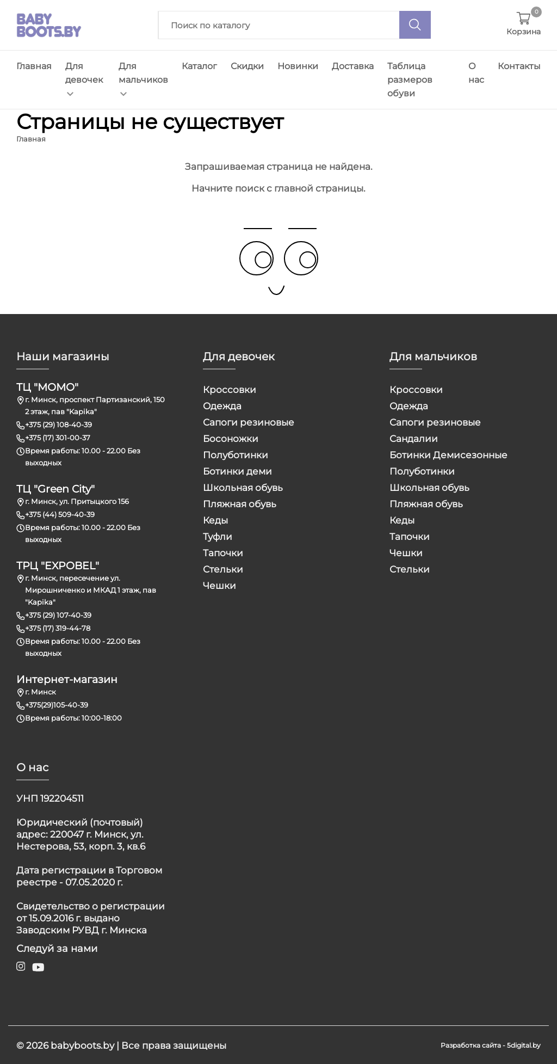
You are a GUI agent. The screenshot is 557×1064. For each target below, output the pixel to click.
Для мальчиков (143, 78)
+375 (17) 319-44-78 (57, 627)
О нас (476, 73)
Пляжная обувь (239, 503)
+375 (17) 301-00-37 (57, 437)
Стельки (223, 568)
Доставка (353, 66)
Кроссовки (229, 389)
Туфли (217, 536)
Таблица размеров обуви (409, 80)
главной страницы (318, 187)
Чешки (219, 585)
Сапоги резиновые (248, 421)
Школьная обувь (243, 487)
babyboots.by (82, 1044)
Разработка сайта (471, 1044)
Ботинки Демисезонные (448, 454)
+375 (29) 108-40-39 (58, 424)
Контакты (519, 66)
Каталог (199, 66)
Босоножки (230, 438)
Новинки (297, 66)
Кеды (215, 519)
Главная (34, 66)
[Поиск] (415, 25)
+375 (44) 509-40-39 (60, 513)
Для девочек (84, 78)
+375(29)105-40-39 (56, 704)
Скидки (247, 66)
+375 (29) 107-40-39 (58, 614)
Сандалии (413, 438)
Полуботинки (235, 454)
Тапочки (223, 552)
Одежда (222, 405)
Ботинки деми (237, 470)
